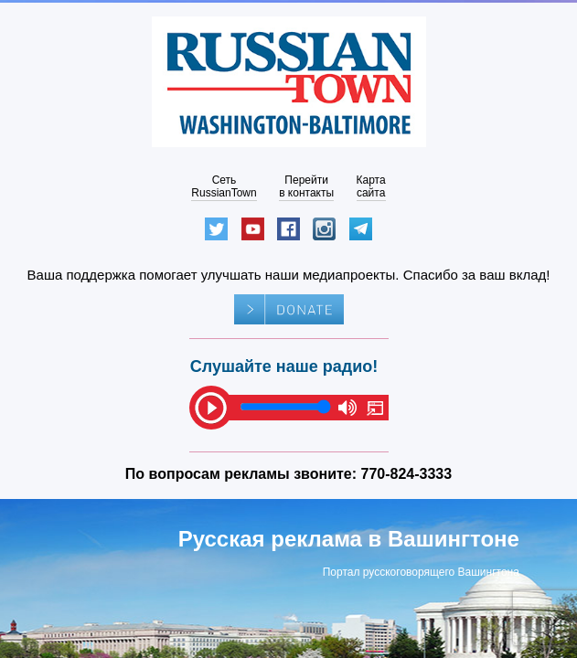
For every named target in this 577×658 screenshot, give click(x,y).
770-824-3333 (407, 474)
